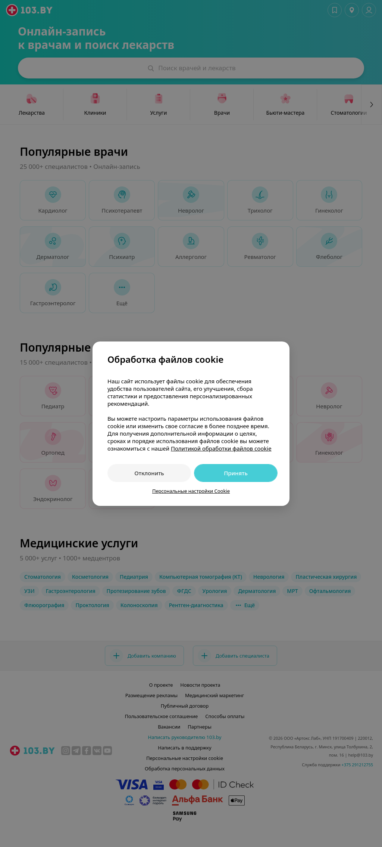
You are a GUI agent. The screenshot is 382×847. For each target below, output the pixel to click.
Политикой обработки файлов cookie (221, 448)
